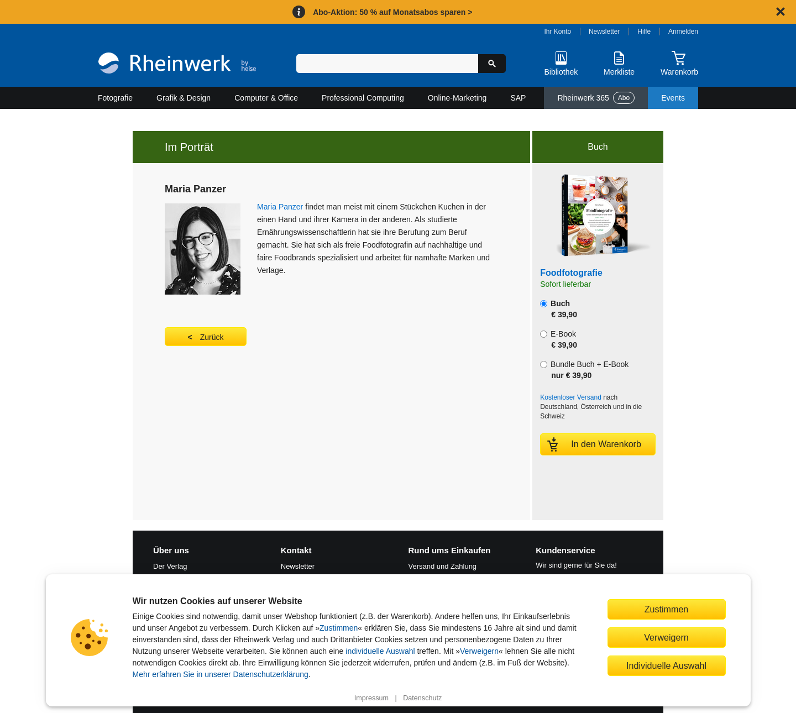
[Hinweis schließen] (780, 11)
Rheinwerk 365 (596, 98)
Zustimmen (339, 627)
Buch (558, 309)
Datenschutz (422, 698)
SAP (518, 97)
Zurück (212, 337)
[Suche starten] (492, 63)
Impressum (371, 698)
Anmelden (683, 31)
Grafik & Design (183, 97)
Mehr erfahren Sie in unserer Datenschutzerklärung (220, 674)
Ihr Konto (558, 31)
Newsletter (604, 31)
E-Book (558, 339)
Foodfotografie (571, 272)
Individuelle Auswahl (666, 665)
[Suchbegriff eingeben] (387, 63)
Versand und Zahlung (443, 566)
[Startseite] (177, 64)
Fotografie (115, 97)
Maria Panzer (280, 206)
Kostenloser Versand (570, 397)
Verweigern (479, 651)
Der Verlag (170, 566)
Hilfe (644, 31)
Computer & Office (266, 97)
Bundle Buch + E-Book (584, 370)
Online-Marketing (457, 97)
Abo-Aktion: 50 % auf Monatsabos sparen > (392, 12)
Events (673, 97)
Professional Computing (363, 97)
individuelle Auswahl (380, 651)
